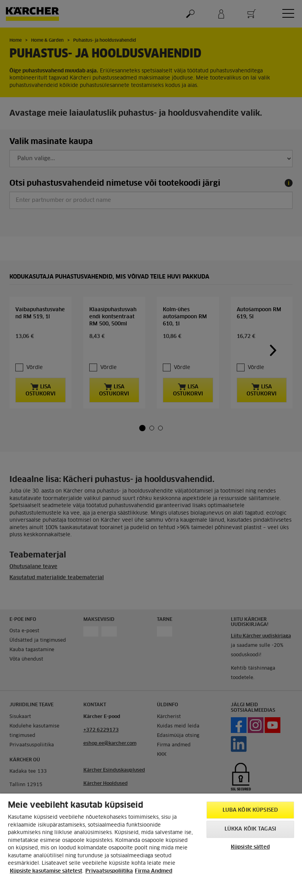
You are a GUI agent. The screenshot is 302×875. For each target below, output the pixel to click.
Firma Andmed (153, 871)
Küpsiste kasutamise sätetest (46, 871)
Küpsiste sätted (250, 847)
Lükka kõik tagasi (250, 829)
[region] (151, 834)
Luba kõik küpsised (250, 810)
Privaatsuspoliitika (109, 871)
